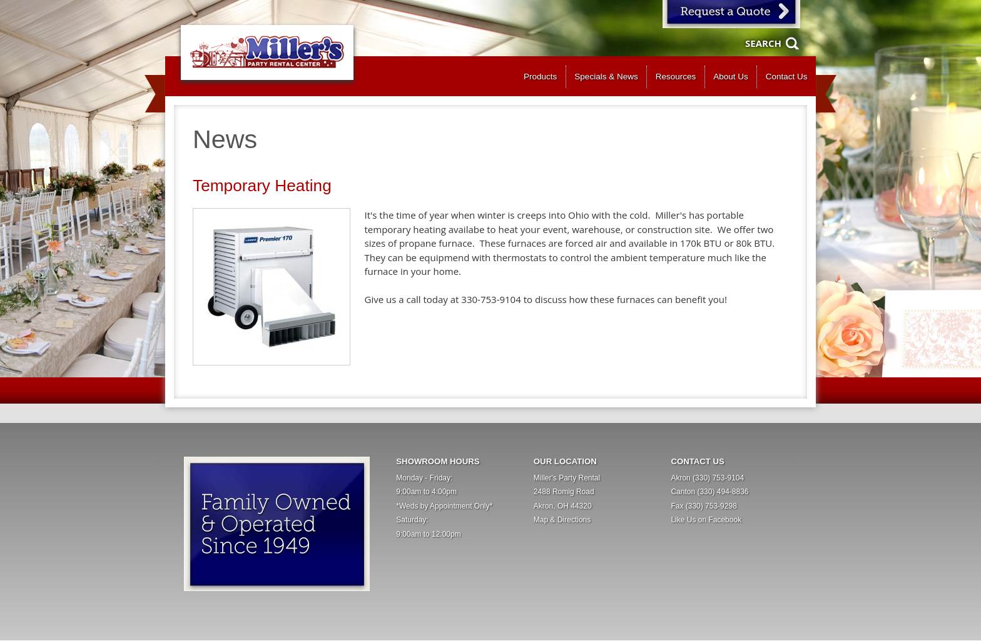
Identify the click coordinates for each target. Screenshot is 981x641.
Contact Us (787, 76)
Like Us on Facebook (706, 519)
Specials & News (606, 76)
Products (540, 76)
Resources (676, 76)
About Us (730, 76)
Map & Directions (562, 519)
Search (763, 43)
